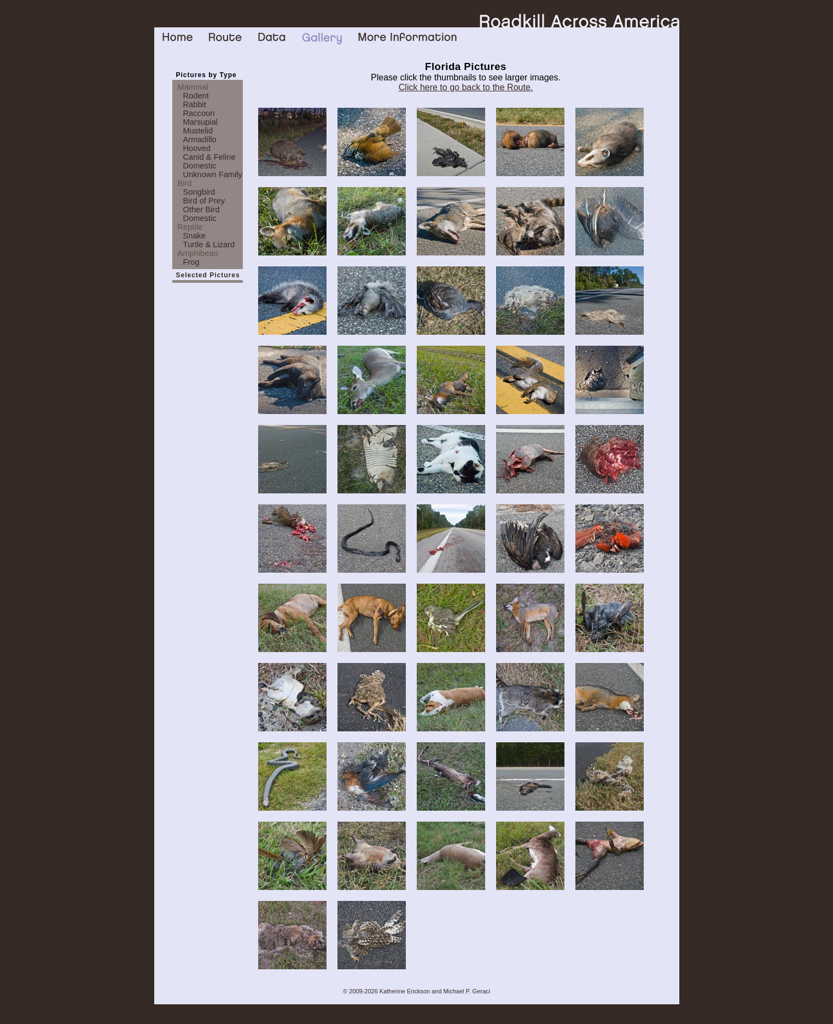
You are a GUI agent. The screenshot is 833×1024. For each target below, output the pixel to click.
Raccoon (199, 113)
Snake (194, 235)
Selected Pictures (208, 275)
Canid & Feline (209, 157)
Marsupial (200, 122)
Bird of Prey (204, 200)
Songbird (199, 192)
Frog (191, 262)
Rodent (196, 95)
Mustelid (198, 130)
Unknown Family (212, 174)
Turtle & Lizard (209, 244)
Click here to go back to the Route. (466, 87)
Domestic (200, 165)
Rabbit (194, 104)
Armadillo (200, 139)
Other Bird (201, 209)
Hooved (197, 148)
